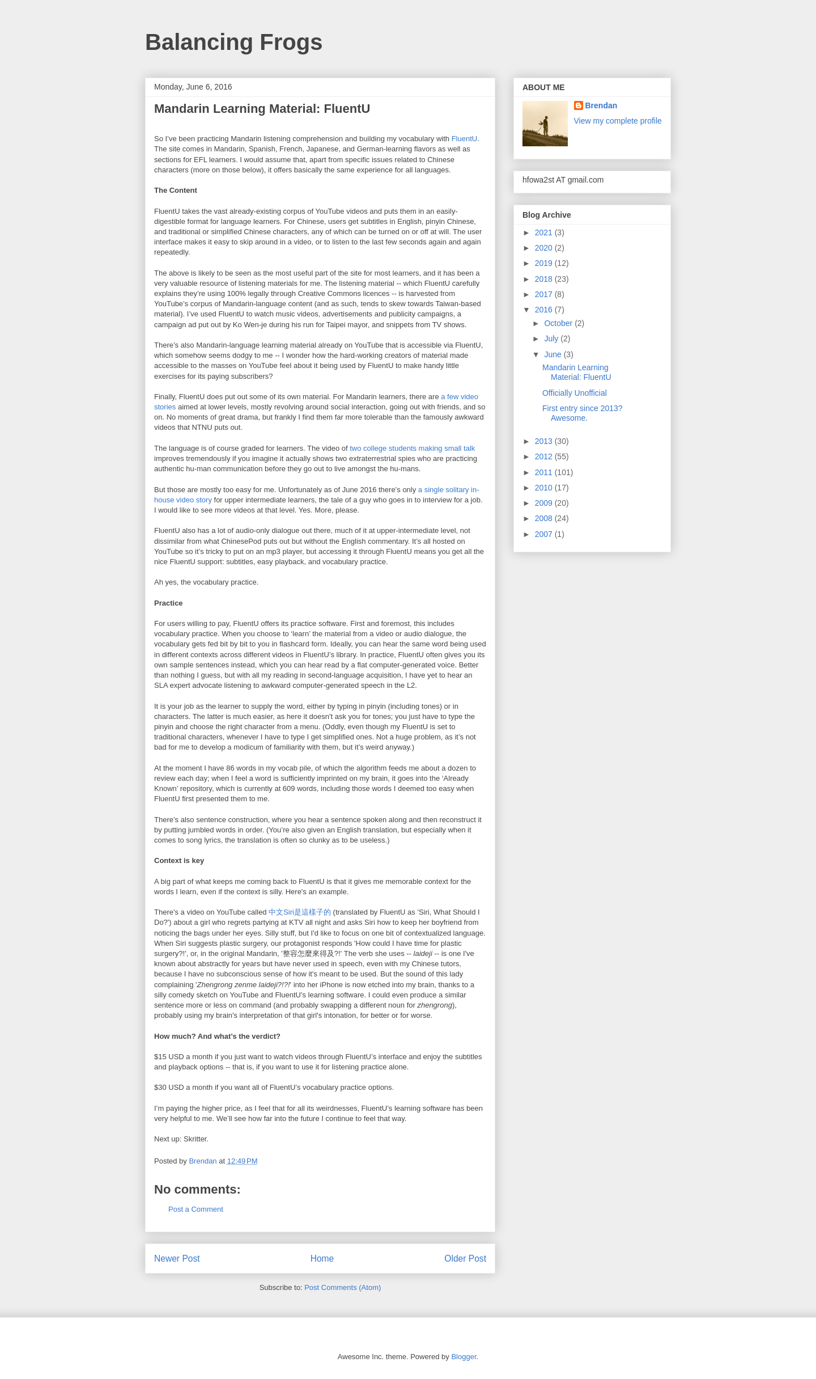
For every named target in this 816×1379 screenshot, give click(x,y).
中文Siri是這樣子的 (300, 912)
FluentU (465, 138)
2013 (545, 441)
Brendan (601, 105)
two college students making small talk (412, 448)
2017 (545, 294)
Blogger (463, 1356)
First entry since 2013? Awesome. (582, 413)
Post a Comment (195, 1209)
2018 (545, 279)
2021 (545, 232)
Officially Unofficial (574, 392)
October (559, 323)
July (552, 338)
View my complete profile (618, 120)
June (553, 354)
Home (322, 1258)
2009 (545, 502)
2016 (545, 309)
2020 (545, 247)
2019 (545, 263)
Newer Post (177, 1258)
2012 (545, 456)
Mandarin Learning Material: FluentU (576, 372)
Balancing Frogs (233, 41)
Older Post (465, 1258)
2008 (545, 518)
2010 (545, 487)
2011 (545, 472)
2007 (545, 534)
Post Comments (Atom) (342, 1287)
